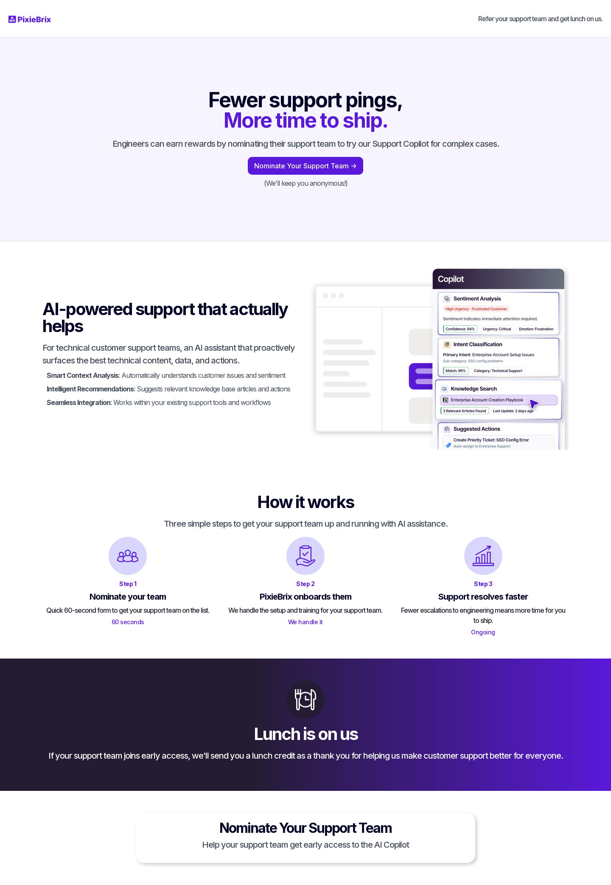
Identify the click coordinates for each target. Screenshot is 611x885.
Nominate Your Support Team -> (305, 166)
